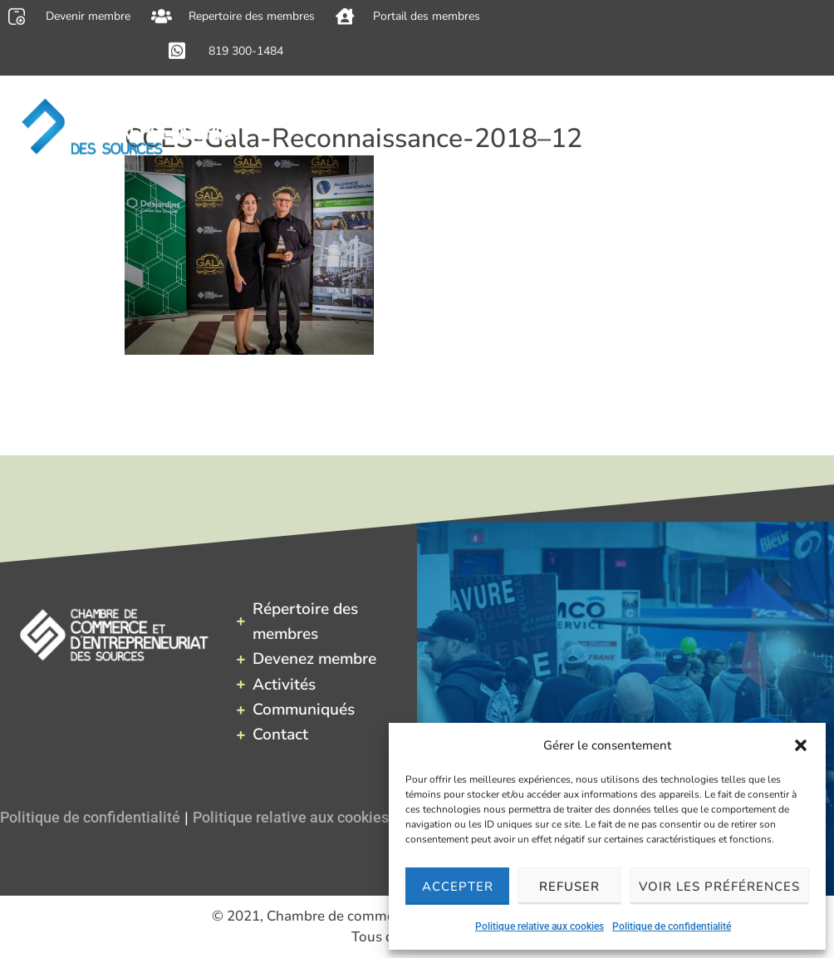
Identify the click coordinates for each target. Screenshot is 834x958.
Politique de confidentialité (671, 926)
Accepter (457, 886)
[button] (800, 745)
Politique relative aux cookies (539, 926)
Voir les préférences (719, 886)
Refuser (569, 886)
